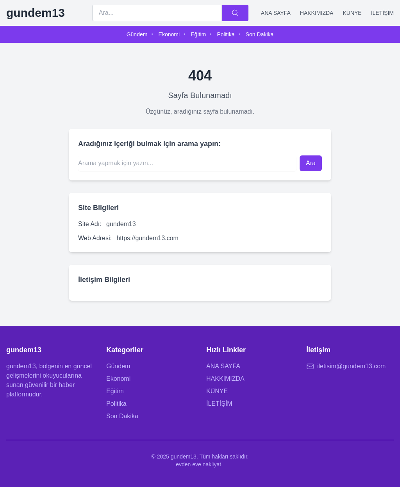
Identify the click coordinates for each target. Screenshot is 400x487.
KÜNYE (352, 13)
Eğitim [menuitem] (198, 34)
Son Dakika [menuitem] (260, 34)
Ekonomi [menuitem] (169, 34)
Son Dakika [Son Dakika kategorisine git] (122, 416)
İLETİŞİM (382, 13)
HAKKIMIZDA (317, 13)
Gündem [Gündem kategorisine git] (118, 366)
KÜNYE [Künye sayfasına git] (217, 391)
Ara (311, 163)
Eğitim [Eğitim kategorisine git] (114, 391)
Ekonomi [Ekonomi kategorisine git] (118, 378)
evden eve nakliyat (198, 464)
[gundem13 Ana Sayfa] (35, 13)
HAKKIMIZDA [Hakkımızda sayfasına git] (225, 378)
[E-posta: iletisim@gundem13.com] (350, 366)
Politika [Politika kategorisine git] (116, 403)
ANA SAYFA (276, 13)
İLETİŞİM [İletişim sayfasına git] (219, 403)
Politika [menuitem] (225, 34)
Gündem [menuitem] (137, 34)
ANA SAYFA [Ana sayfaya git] (223, 366)
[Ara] (235, 13)
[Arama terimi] (157, 13)
